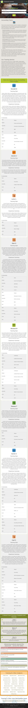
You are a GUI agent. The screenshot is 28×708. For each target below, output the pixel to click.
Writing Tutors (13, 693)
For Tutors (17, 704)
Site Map (11, 705)
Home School (12, 704)
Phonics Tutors (6, 687)
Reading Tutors (7, 689)
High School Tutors (21, 675)
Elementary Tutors (13, 675)
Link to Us (16, 705)
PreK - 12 (4, 704)
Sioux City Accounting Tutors (19, 701)
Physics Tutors (13, 687)
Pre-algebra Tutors (21, 687)
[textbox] (14, 10)
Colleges (8, 704)
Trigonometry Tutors (21, 691)
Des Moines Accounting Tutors (8, 701)
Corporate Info (22, 704)
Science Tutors (5, 691)
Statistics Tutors (13, 691)
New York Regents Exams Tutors (17, 689)
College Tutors (5, 675)
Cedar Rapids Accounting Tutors (8, 700)
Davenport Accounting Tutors (20, 700)
